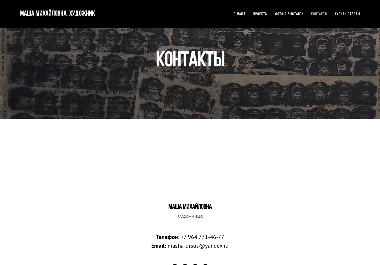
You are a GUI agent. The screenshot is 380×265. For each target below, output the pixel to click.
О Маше (240, 14)
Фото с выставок (289, 14)
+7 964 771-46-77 (202, 237)
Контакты (319, 14)
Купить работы (347, 14)
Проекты (260, 14)
